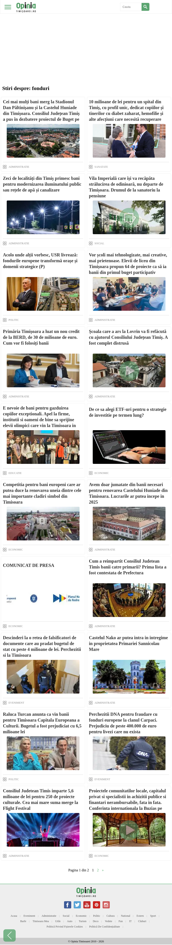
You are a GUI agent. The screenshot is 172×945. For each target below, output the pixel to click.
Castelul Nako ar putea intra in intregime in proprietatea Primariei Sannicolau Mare (128, 643)
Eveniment (29, 915)
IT (130, 921)
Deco (95, 921)
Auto (69, 921)
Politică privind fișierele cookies (65, 926)
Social (66, 915)
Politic (96, 915)
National (125, 915)
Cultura (111, 915)
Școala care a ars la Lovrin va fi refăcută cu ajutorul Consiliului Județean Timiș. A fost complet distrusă (128, 337)
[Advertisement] (86, 33)
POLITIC (14, 320)
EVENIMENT (16, 702)
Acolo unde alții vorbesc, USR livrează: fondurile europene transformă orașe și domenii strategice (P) (40, 260)
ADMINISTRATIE (19, 166)
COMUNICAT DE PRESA (28, 565)
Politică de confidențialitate (104, 926)
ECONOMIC (102, 473)
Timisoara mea (41, 921)
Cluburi (142, 921)
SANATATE (101, 166)
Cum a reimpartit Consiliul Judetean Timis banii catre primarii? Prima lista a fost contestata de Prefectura (127, 567)
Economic (81, 915)
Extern (140, 915)
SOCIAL (99, 243)
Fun (120, 921)
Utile (58, 921)
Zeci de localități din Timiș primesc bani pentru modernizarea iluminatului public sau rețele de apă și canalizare (42, 184)
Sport (153, 915)
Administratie (48, 915)
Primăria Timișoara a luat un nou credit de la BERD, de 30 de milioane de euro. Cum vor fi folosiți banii (41, 337)
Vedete (108, 921)
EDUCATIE (15, 473)
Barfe (23, 921)
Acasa (14, 915)
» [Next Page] (103, 870)
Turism (82, 921)
